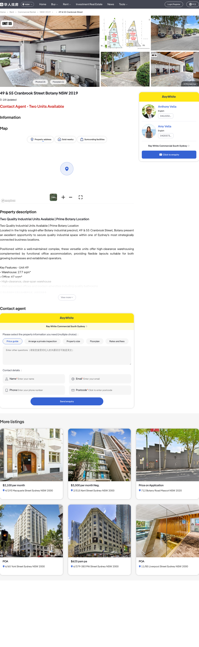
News (110, 4)
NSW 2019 (45, 12)
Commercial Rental (27, 12)
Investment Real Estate (89, 4)
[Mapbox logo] (8, 201)
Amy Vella (164, 126)
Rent (12, 12)
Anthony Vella (167, 106)
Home (42, 4)
